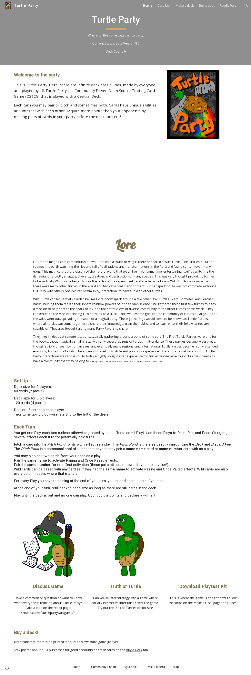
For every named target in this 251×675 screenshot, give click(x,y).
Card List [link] (163, 5)
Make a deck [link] (185, 5)
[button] (246, 5)
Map (176, 667)
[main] (116, 32)
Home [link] (147, 5)
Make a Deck (203, 603)
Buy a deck (130, 667)
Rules (76, 667)
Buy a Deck (134, 650)
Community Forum (103, 667)
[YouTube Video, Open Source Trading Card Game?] (125, 185)
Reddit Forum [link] (229, 5)
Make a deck (156, 667)
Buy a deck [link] (207, 5)
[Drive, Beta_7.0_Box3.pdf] (203, 544)
